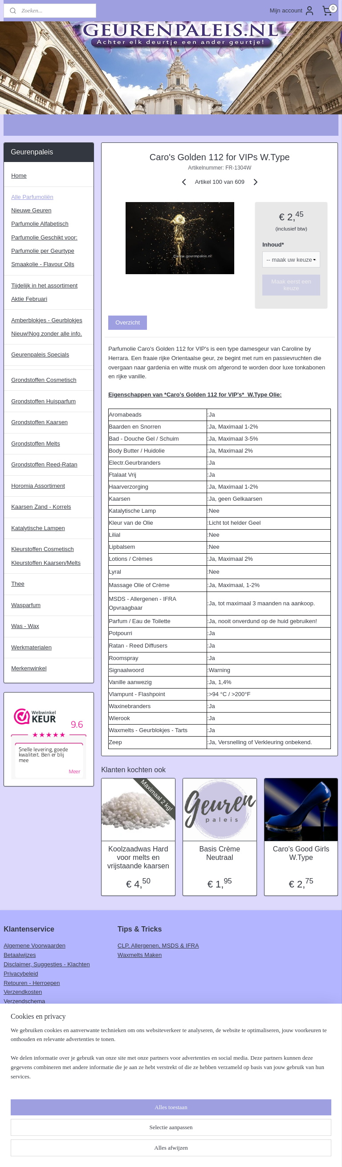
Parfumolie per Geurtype (42, 250)
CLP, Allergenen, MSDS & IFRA (158, 945)
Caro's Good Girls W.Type (301, 853)
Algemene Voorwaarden (34, 945)
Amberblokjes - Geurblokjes (46, 320)
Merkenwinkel (28, 668)
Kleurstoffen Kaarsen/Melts (46, 562)
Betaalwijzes (20, 955)
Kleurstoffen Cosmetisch (42, 549)
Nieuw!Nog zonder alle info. (46, 333)
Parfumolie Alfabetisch (40, 223)
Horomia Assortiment (38, 485)
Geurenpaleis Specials (40, 354)
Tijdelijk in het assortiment (44, 285)
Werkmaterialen (31, 647)
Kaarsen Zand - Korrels (41, 506)
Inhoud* (273, 245)
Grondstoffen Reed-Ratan (44, 464)
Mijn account (292, 10)
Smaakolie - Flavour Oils (42, 264)
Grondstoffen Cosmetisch (43, 380)
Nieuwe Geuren (31, 210)
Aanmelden (25, 1063)
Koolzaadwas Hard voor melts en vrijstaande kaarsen (138, 857)
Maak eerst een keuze (292, 285)
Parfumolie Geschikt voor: (44, 237)
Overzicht (128, 322)
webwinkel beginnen (188, 1150)
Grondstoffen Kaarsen (39, 422)
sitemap (143, 1150)
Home (19, 175)
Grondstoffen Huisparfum (43, 401)
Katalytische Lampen (38, 528)
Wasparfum (26, 605)
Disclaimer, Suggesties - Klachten (47, 964)
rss (159, 1150)
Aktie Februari (29, 299)
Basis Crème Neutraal (220, 853)
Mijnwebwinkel (257, 1150)
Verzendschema (24, 1001)
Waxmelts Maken (140, 955)
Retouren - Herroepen (32, 983)
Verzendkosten (23, 992)
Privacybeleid (21, 973)
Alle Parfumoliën (32, 197)
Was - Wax (25, 626)
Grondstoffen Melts (35, 443)
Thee (17, 583)
